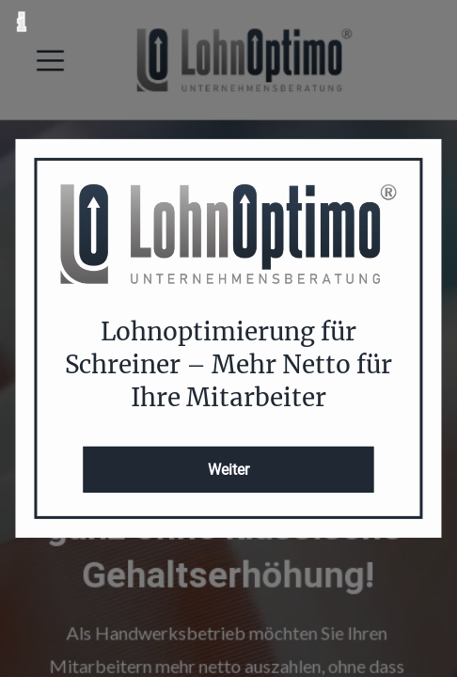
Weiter (228, 470)
